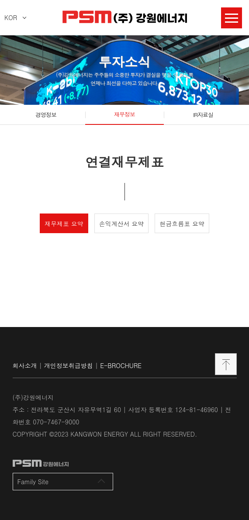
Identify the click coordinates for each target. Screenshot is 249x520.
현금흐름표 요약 (181, 223)
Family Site (61, 481)
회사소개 (25, 365)
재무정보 (124, 114)
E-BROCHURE (121, 365)
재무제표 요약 (64, 223)
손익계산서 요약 (121, 223)
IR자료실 (203, 114)
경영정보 (45, 114)
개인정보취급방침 (68, 365)
